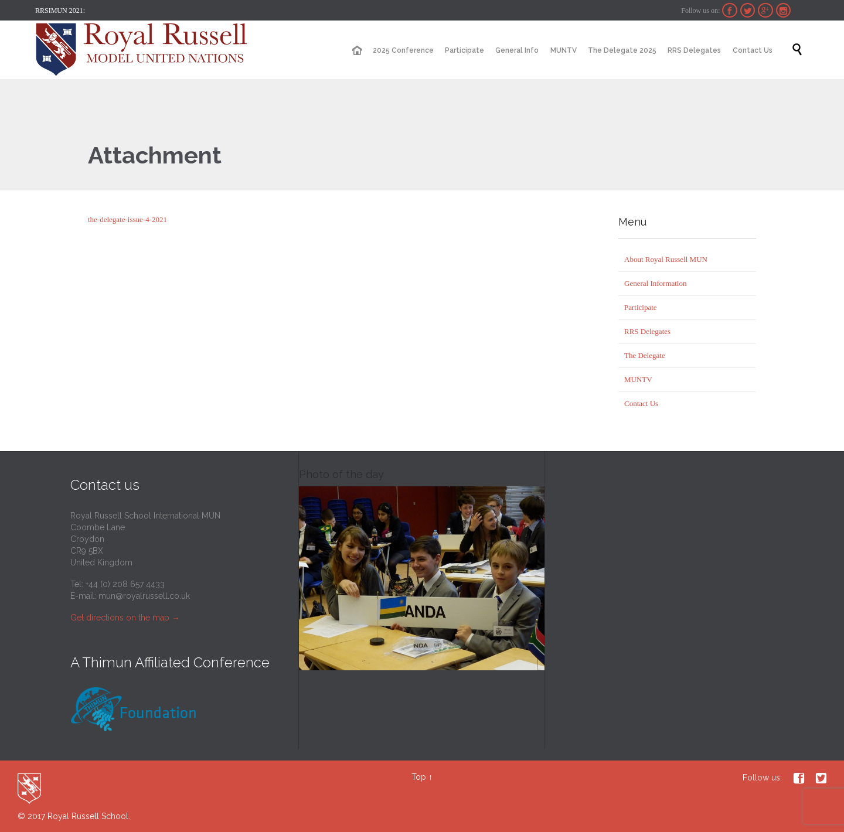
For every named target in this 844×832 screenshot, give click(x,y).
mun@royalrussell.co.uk (144, 596)
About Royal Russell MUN (665, 259)
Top (418, 777)
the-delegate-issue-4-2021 (127, 219)
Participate (640, 307)
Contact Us (641, 403)
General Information (655, 283)
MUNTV (638, 379)
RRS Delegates (647, 331)
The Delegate (644, 355)
